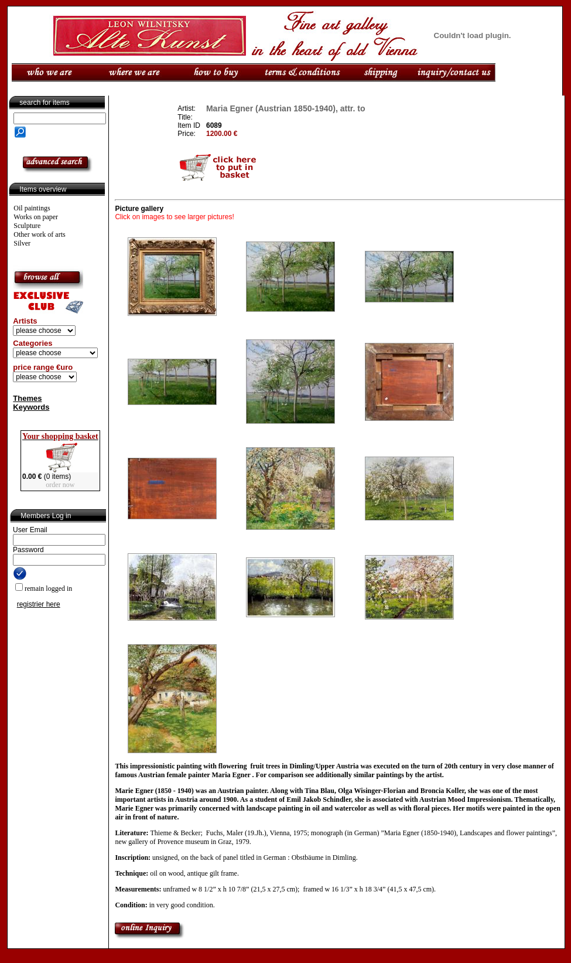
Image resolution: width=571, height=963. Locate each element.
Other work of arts (39, 234)
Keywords (31, 407)
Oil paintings (31, 208)
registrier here (38, 604)
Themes (27, 398)
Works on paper (35, 217)
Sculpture (26, 226)
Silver (21, 243)
